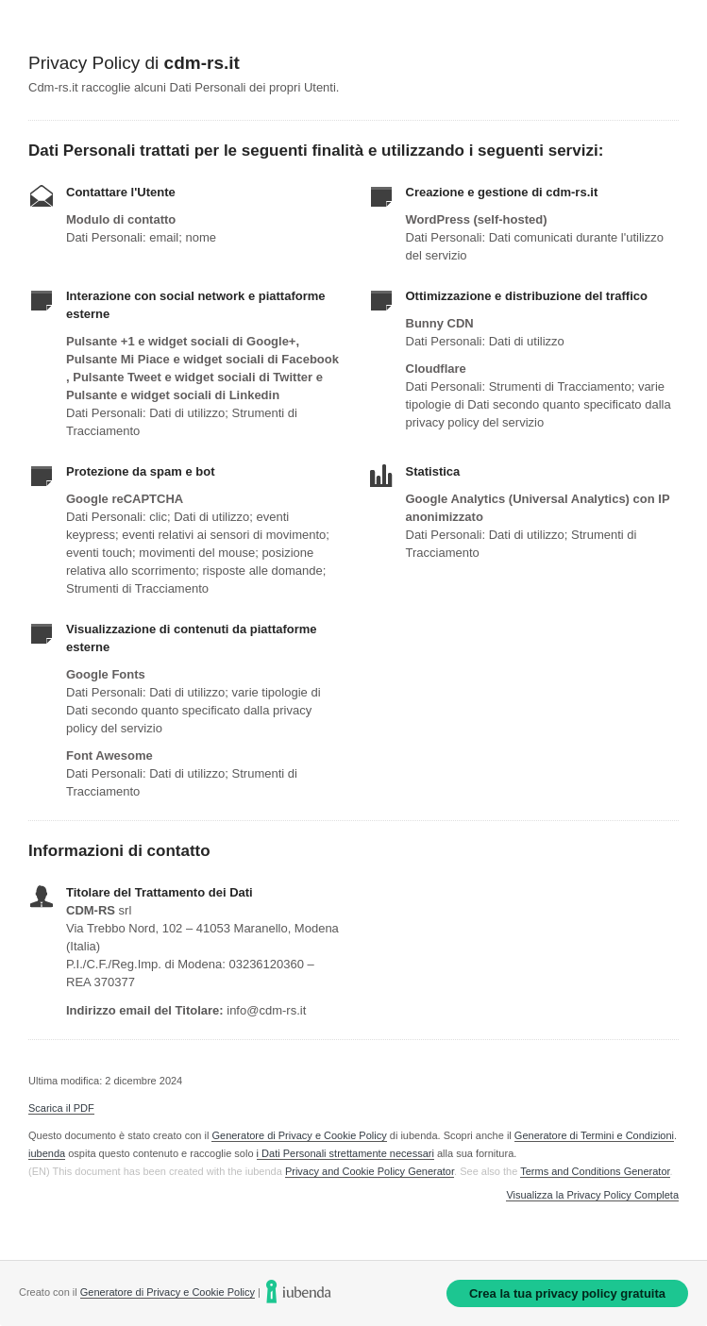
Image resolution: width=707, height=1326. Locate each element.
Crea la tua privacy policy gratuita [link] (567, 1293)
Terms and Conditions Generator (594, 1171)
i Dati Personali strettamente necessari (345, 1153)
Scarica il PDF (61, 1108)
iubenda (46, 1153)
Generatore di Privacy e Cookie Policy (298, 1135)
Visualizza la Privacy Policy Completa (592, 1195)
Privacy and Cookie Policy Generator (369, 1171)
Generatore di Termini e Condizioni (594, 1135)
